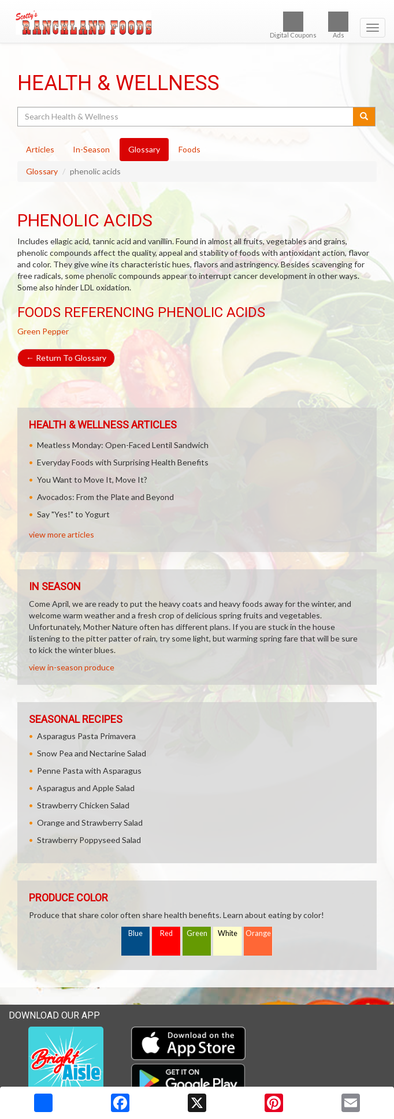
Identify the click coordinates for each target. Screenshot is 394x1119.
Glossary (42, 171)
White (227, 933)
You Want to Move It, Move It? (92, 479)
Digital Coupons (293, 25)
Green (197, 933)
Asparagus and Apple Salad (86, 788)
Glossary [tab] (144, 149)
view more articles (61, 534)
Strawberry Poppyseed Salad (89, 840)
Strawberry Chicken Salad (83, 805)
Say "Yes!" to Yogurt (73, 514)
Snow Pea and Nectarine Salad (91, 753)
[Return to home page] (197, 22)
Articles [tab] (40, 149)
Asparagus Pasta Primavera (86, 736)
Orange (258, 933)
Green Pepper (43, 331)
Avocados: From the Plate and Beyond (105, 497)
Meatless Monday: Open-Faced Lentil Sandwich (123, 445)
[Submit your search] (364, 116)
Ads (338, 25)
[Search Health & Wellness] (186, 116)
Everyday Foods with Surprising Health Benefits (123, 462)
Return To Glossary (66, 358)
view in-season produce (71, 667)
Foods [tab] (189, 149)
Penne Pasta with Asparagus (89, 770)
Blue (135, 933)
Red (166, 933)
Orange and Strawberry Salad (90, 822)
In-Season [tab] (91, 149)
